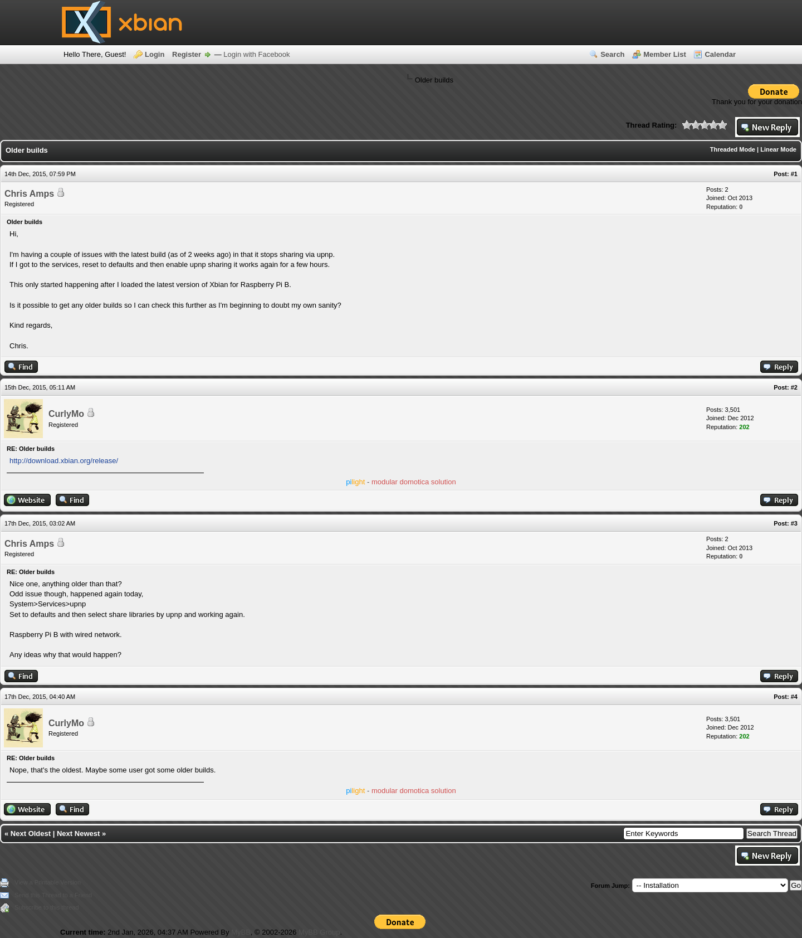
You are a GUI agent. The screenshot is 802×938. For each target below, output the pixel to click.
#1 (794, 174)
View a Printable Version (47, 882)
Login (154, 54)
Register (186, 54)
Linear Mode (778, 149)
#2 (794, 387)
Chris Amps (29, 193)
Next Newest (78, 833)
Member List (664, 54)
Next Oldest (31, 833)
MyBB (241, 932)
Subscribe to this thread (46, 907)
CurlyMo (66, 414)
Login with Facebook (256, 54)
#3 (794, 523)
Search (612, 54)
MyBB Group (319, 932)
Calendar (720, 54)
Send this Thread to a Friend (53, 895)
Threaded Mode (732, 149)
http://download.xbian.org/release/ (63, 460)
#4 (794, 696)
